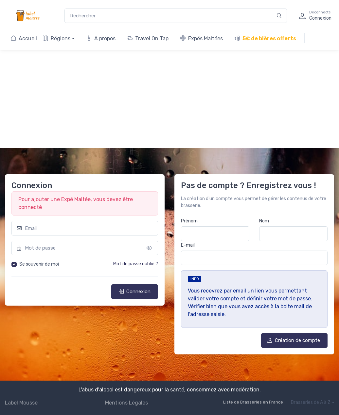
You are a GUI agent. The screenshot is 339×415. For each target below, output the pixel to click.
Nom (264, 221)
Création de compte (293, 340)
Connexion (135, 291)
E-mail (188, 245)
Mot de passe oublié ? (135, 264)
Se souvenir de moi (39, 264)
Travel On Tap (148, 38)
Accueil (24, 38)
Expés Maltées (201, 38)
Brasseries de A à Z (310, 402)
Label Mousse (21, 403)
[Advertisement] (169, 99)
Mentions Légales (126, 403)
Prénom (189, 221)
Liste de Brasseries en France (253, 402)
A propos (101, 38)
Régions (56, 38)
